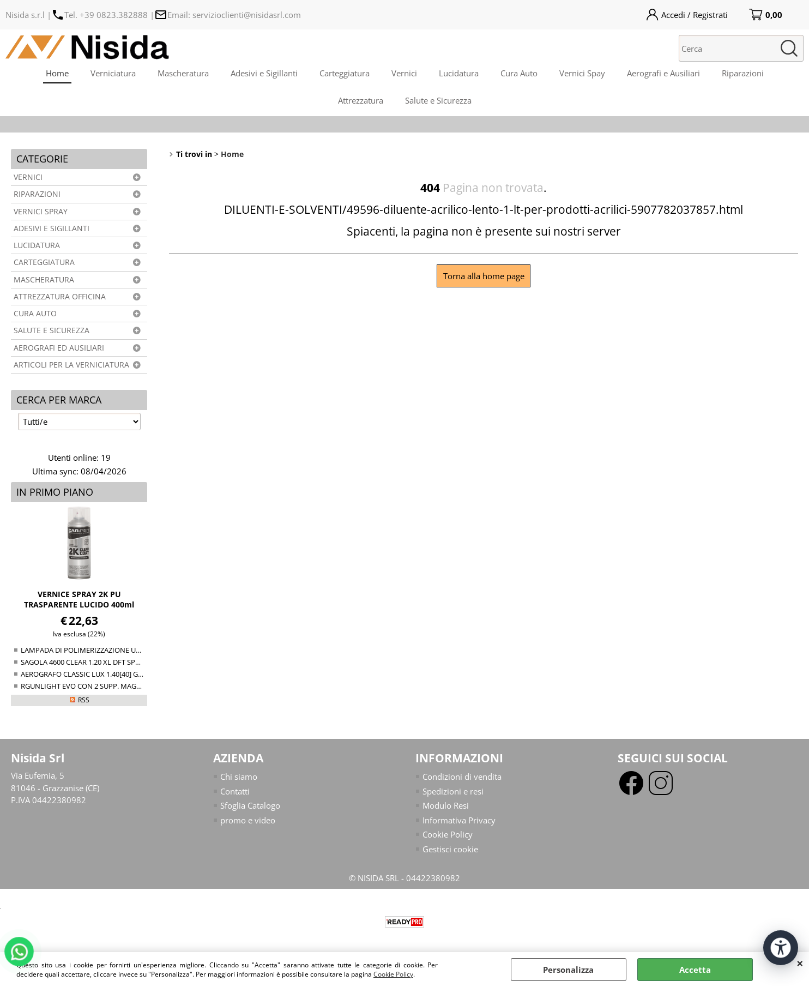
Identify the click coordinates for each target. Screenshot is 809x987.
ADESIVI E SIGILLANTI (51, 228)
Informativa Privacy (459, 820)
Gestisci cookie (450, 849)
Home (57, 73)
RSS (83, 700)
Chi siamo (238, 776)
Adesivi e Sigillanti (264, 73)
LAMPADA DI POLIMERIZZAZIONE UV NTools (93, 650)
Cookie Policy (393, 974)
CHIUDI (800, 963)
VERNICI (28, 177)
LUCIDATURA (37, 245)
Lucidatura (459, 73)
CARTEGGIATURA (44, 262)
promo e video (247, 820)
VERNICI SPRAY (41, 211)
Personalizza (568, 969)
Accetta (695, 969)
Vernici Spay (582, 73)
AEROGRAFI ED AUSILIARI (59, 348)
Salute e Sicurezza (438, 100)
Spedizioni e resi (453, 791)
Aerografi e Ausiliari (663, 73)
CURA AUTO (35, 313)
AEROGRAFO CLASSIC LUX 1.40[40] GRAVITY (91, 674)
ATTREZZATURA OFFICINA (60, 297)
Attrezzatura (360, 100)
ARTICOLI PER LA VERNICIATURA (71, 365)
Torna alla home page (483, 275)
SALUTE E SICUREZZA (51, 330)
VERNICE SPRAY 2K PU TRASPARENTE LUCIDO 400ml (79, 599)
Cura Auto (519, 73)
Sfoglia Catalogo (250, 805)
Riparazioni (743, 73)
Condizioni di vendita (462, 776)
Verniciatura (113, 73)
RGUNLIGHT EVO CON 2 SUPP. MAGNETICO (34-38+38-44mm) (120, 686)
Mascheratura (183, 73)
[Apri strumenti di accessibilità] (780, 947)
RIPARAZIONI (37, 194)
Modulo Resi (445, 805)
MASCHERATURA (44, 280)
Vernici (404, 73)
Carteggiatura (344, 73)
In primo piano (54, 491)
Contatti (235, 791)
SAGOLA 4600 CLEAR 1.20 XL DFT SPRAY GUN (93, 662)
